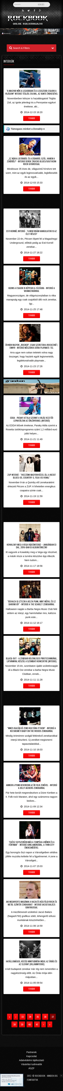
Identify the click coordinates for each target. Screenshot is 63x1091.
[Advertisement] (31, 201)
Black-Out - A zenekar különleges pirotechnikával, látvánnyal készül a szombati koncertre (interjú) (31, 659)
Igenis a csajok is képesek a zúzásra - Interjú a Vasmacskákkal (31, 289)
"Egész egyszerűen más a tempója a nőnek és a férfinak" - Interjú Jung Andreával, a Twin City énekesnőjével (31, 844)
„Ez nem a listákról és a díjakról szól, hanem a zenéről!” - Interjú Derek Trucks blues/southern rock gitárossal (31, 161)
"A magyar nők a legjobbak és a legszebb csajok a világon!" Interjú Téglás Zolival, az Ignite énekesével (31, 92)
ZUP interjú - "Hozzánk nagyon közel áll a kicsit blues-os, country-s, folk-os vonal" (31, 476)
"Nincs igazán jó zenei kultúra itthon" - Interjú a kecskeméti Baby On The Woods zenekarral (31, 729)
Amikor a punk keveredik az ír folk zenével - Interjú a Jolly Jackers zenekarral (31, 786)
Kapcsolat (31, 1056)
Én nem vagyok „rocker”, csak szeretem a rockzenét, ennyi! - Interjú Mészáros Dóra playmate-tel (31, 346)
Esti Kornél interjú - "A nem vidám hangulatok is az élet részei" (31, 232)
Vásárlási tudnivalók (31, 1064)
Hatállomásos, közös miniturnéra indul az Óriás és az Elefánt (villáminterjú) (31, 962)
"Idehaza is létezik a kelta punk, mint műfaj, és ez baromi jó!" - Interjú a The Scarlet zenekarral (31, 603)
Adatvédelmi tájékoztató (31, 1060)
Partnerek (31, 1052)
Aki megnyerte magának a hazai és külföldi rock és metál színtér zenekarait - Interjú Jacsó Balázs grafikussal (31, 904)
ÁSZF (32, 1068)
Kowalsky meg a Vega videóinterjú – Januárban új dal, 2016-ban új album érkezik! (31, 546)
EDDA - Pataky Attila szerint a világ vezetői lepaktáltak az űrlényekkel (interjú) (31, 419)
